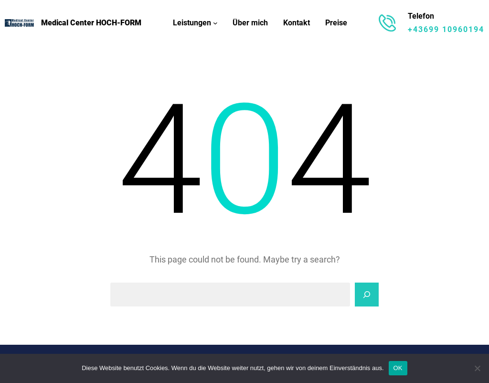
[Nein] (477, 368)
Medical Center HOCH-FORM (91, 22)
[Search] (367, 294)
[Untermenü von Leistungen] (215, 23)
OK (398, 368)
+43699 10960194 (446, 29)
